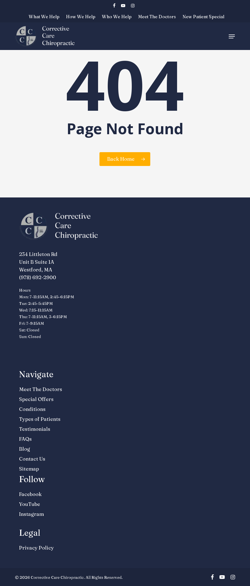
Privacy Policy (36, 548)
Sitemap (29, 469)
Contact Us (32, 459)
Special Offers (36, 399)
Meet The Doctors (40, 389)
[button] (232, 36)
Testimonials (34, 429)
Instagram (31, 514)
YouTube (29, 504)
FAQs (25, 439)
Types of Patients (39, 419)
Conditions (32, 409)
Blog (24, 449)
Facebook (30, 494)
